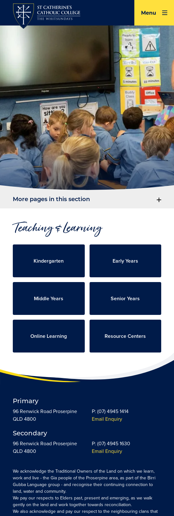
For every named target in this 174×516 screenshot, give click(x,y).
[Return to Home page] (46, 16)
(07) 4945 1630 (113, 443)
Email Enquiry (107, 419)
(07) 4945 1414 (113, 411)
